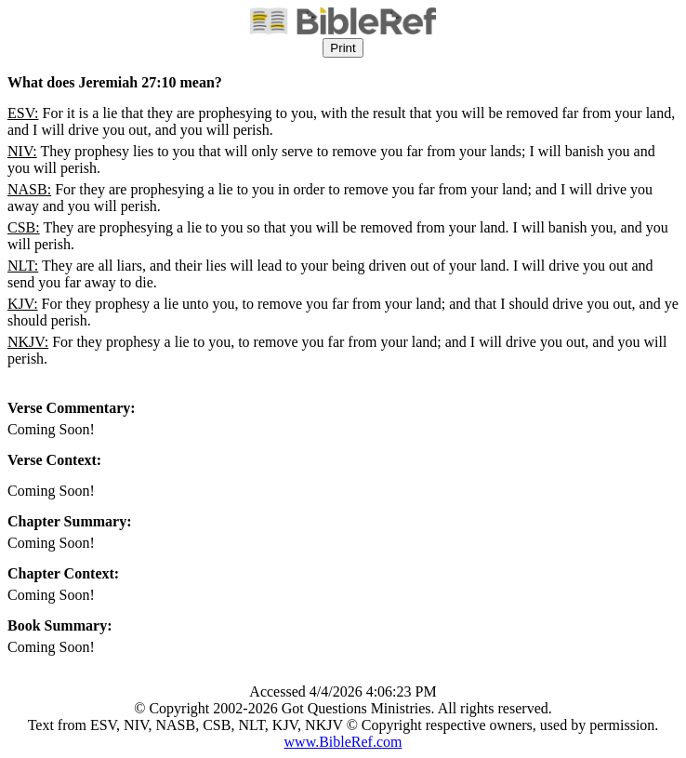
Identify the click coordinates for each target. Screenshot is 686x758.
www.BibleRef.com (343, 742)
